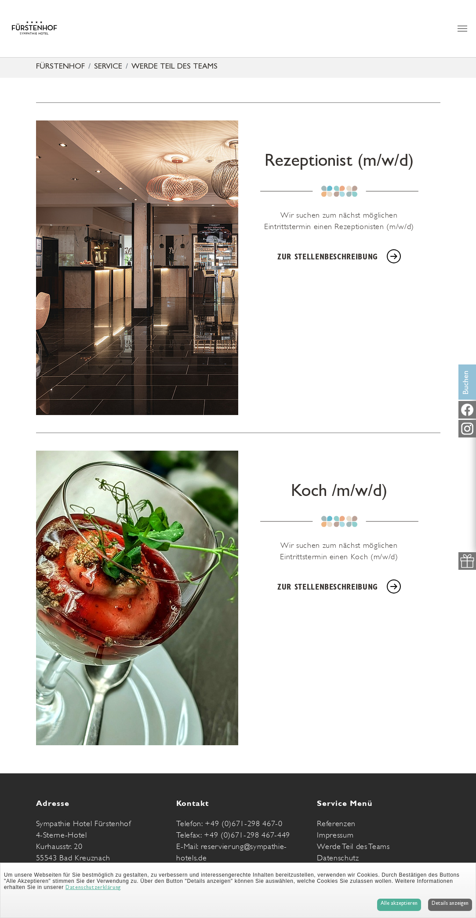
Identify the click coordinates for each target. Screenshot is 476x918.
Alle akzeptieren (399, 904)
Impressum (335, 835)
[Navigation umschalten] (462, 28)
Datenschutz (338, 857)
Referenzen (336, 823)
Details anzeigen (450, 904)
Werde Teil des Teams (353, 846)
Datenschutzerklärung (93, 888)
